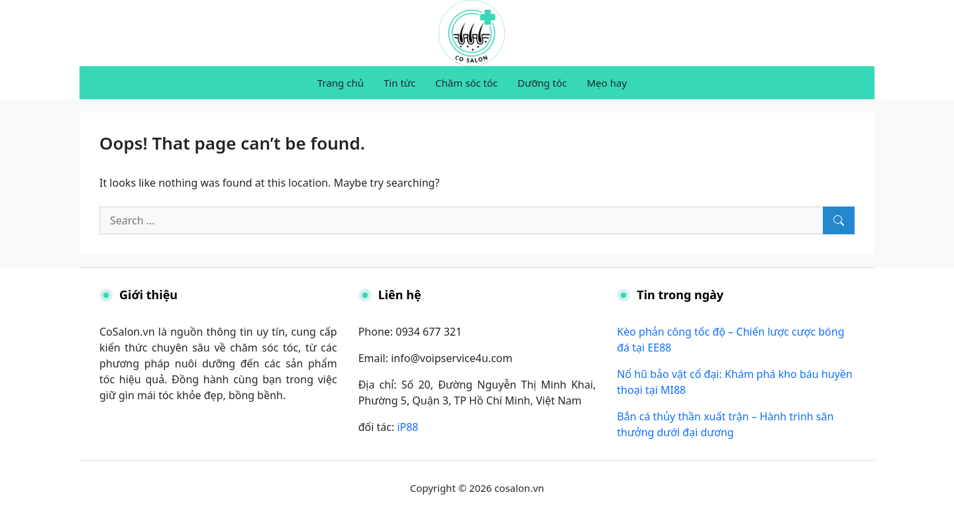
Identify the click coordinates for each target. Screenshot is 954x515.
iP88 (407, 427)
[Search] (839, 220)
